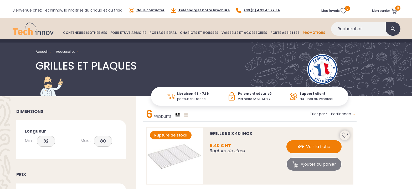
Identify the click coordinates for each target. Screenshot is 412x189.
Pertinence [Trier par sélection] (343, 114)
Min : (29, 141)
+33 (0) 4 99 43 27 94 (258, 10)
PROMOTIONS (314, 32)
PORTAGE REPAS (163, 32)
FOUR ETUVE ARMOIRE (128, 32)
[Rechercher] (365, 29)
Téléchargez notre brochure (200, 10)
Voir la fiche (314, 147)
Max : (85, 141)
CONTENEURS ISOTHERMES (85, 32)
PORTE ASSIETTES (285, 32)
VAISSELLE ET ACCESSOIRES (244, 32)
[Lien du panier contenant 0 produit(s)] (384, 10)
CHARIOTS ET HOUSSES (199, 32)
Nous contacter (146, 10)
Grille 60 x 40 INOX (231, 133)
